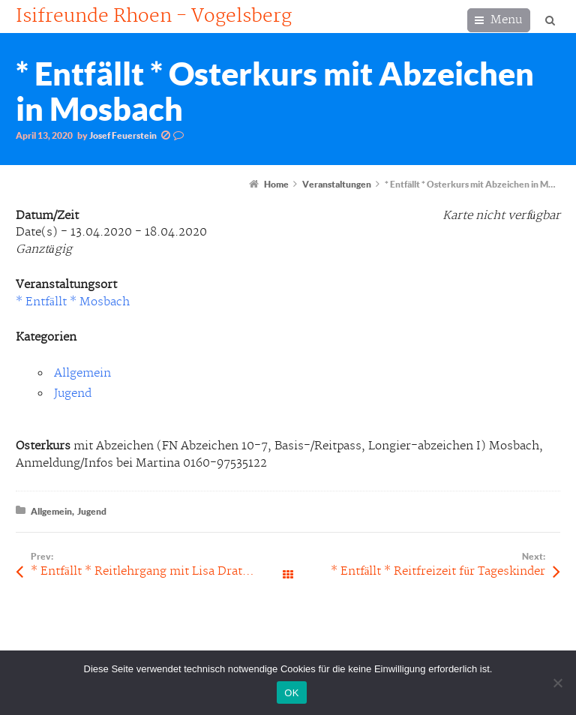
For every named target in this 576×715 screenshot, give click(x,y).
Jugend (73, 393)
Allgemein (82, 373)
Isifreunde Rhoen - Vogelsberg (154, 17)
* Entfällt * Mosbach (73, 302)
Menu (506, 20)
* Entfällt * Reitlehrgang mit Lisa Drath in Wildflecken (159, 571)
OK (291, 692)
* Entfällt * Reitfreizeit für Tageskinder (438, 571)
